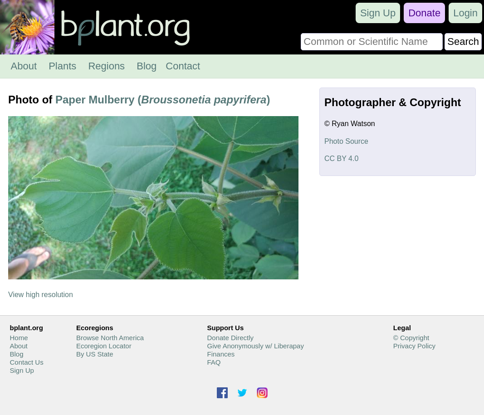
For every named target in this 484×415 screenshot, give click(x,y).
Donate (424, 13)
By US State (94, 354)
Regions (106, 66)
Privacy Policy (414, 346)
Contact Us (27, 362)
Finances (221, 354)
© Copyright (411, 338)
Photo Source (346, 141)
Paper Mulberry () (162, 99)
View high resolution (40, 294)
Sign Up (378, 13)
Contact (183, 66)
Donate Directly (230, 338)
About (24, 66)
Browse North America (110, 338)
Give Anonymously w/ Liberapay (255, 346)
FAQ (213, 362)
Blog (146, 66)
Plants (62, 66)
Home (19, 338)
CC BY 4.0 (341, 158)
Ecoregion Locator (104, 346)
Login (465, 13)
